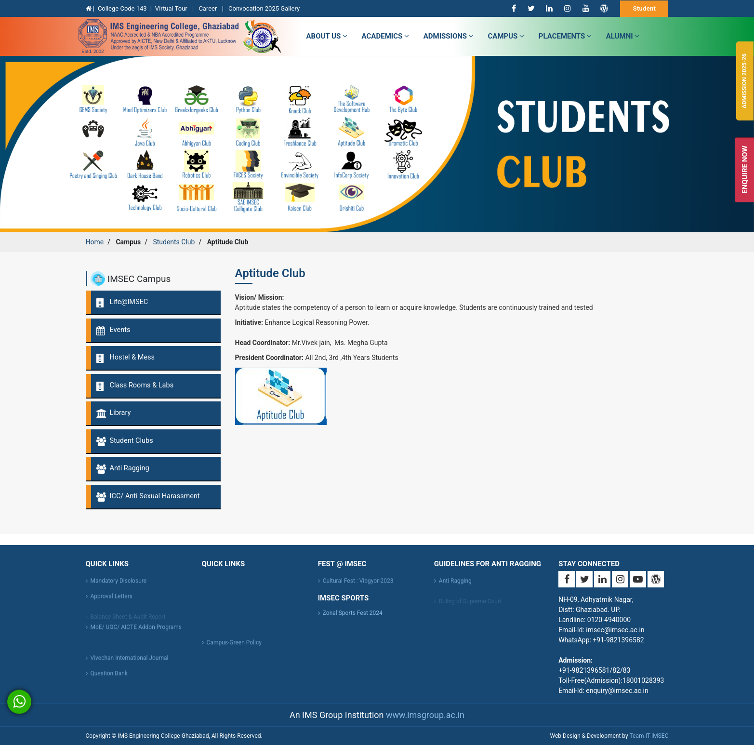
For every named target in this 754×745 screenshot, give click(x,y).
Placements (565, 36)
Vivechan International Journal (130, 662)
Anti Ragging (455, 585)
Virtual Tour (172, 8)
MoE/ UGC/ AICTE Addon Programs (136, 631)
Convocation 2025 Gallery (264, 8)
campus (506, 36)
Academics (385, 36)
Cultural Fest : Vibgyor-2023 (358, 585)
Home (95, 242)
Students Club (174, 242)
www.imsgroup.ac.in (425, 715)
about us (326, 36)
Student (644, 8)
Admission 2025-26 (744, 80)
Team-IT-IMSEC (648, 735)
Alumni (623, 36)
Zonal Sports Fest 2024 (353, 613)
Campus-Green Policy (234, 646)
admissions (448, 36)
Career (208, 8)
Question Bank (109, 677)
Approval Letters (111, 600)
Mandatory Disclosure (119, 585)
